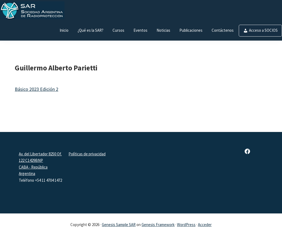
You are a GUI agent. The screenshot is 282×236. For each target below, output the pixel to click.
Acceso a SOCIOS (263, 30)
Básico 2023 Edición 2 (36, 89)
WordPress (186, 224)
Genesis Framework (158, 224)
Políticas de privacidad (87, 153)
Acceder (205, 224)
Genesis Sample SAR (119, 224)
